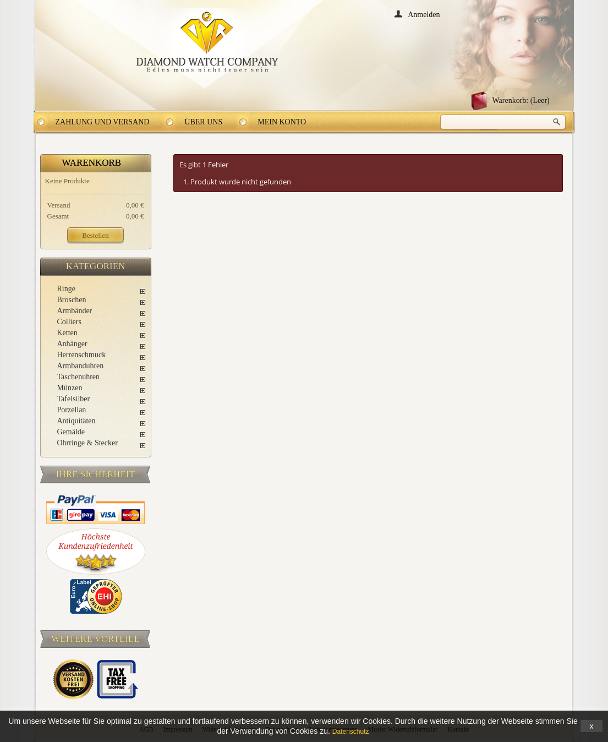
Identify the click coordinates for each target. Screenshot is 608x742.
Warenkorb (92, 162)
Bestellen (95, 235)
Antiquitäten (76, 421)
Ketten (67, 333)
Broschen (71, 300)
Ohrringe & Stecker (87, 443)
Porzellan (71, 410)
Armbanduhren (80, 366)
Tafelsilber (73, 399)
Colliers (69, 322)
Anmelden (424, 14)
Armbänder (74, 311)
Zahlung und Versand (103, 122)
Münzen (70, 388)
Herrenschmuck (81, 355)
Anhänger (72, 344)
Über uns (203, 122)
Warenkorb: (521, 100)
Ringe (66, 289)
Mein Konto (282, 122)
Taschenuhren (78, 377)
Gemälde (71, 432)
